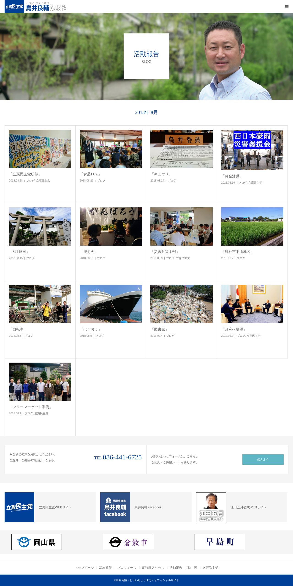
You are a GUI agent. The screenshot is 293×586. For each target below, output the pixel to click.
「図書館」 (159, 329)
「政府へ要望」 (234, 329)
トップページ (84, 567)
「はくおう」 (91, 329)
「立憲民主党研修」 (25, 174)
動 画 (192, 567)
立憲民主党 (43, 180)
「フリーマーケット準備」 (31, 407)
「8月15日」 (19, 252)
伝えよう (263, 459)
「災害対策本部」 (165, 252)
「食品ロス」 (91, 174)
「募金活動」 (232, 176)
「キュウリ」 (161, 174)
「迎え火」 (89, 252)
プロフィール (126, 567)
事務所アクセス (153, 567)
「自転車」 (18, 329)
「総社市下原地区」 (237, 252)
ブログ (30, 180)
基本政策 (105, 567)
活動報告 (175, 567)
